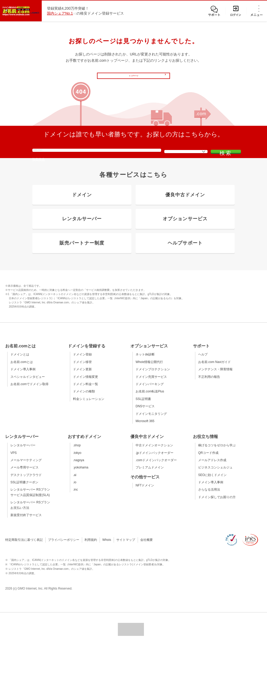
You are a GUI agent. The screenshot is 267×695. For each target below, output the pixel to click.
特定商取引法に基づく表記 (24, 588)
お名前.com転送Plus (150, 440)
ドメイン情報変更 (85, 425)
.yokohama (80, 516)
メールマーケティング (26, 509)
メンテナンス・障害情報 (215, 418)
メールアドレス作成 (212, 509)
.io (74, 531)
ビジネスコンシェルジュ (215, 516)
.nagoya (78, 509)
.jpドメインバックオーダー (154, 501)
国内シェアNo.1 (60, 13)
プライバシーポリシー (63, 588)
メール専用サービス (24, 516)
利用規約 (90, 588)
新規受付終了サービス (26, 564)
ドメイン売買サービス (151, 425)
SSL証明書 (143, 447)
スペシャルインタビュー (27, 425)
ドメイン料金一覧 (85, 433)
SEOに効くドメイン (212, 523)
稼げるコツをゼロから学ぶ (217, 494)
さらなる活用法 (209, 538)
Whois (106, 588)
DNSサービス (145, 455)
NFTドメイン (145, 534)
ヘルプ (203, 403)
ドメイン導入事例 (22, 418)
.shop (77, 494)
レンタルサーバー (22, 494)
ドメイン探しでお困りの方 (217, 546)
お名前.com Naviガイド (214, 410)
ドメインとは (19, 403)
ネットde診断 (145, 403)
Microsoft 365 (145, 470)
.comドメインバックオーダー (156, 509)
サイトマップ (125, 588)
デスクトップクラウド (26, 523)
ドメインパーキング (150, 433)
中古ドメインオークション (154, 494)
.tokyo (77, 501)
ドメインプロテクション (153, 418)
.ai (74, 523)
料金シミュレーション (88, 447)
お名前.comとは (21, 410)
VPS (13, 501)
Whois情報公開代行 (149, 410)
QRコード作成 (208, 501)
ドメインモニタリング (151, 462)
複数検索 (38, 189)
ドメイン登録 (82, 403)
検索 (219, 174)
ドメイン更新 (82, 418)
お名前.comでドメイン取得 (29, 433)
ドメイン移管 (82, 410)
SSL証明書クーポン (24, 531)
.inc (75, 538)
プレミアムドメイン (150, 516)
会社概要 (146, 588)
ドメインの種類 (84, 440)
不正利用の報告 (209, 425)
